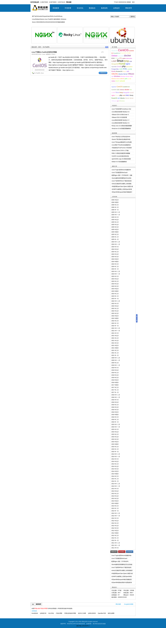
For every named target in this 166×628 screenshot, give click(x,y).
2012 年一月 (115, 540)
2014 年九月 (115, 461)
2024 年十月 (115, 247)
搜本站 (133, 16)
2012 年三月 (115, 535)
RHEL (125, 69)
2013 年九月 (115, 491)
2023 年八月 (115, 281)
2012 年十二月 (115, 513)
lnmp (126, 61)
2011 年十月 (115, 548)
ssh (128, 71)
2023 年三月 (115, 293)
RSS (106, 47)
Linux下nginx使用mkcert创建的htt (121, 169)
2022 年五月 (115, 316)
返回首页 (38, 604)
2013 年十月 (115, 488)
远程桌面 (122, 81)
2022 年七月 (115, 311)
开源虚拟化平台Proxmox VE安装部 (122, 147)
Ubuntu (114, 74)
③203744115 (61, 2)
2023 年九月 (115, 279)
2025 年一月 (115, 239)
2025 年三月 (115, 234)
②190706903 (52, 2)
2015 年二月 (115, 449)
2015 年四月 (115, 444)
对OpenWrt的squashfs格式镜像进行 (122, 192)
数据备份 (92, 8)
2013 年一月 (115, 511)
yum (126, 78)
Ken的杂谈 (35, 613)
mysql (121, 63)
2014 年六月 (115, 469)
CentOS (123, 50)
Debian (114, 56)
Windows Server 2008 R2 (117, 78)
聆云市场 (51, 613)
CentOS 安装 (126, 53)
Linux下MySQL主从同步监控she (121, 136)
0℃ (102, 52)
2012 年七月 (115, 525)
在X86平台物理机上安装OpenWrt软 (122, 189)
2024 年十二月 (115, 242)
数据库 (117, 81)
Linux (43, 54)
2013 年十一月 (115, 486)
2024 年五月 (115, 259)
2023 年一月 (115, 298)
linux (42, 73)
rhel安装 (130, 69)
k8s (120, 58)
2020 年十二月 (115, 358)
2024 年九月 (115, 249)
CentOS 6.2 (117, 53)
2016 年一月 (115, 422)
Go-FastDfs (37, 73)
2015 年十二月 (115, 424)
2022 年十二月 (115, 301)
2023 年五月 (115, 288)
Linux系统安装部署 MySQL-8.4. (121, 112)
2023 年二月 (115, 296)
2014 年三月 (115, 476)
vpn (112, 76)
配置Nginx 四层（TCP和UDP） (120, 561)
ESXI (113, 58)
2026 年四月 (115, 202)
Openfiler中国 (102, 613)
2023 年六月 (115, 286)
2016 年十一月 (115, 397)
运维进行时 (43, 613)
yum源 (129, 78)
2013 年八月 (115, 493)
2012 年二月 (115, 538)
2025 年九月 (115, 219)
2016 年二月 (115, 419)
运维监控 (116, 8)
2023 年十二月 (115, 271)
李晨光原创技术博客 (70, 613)
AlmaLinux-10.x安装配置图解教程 (121, 128)
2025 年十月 (115, 217)
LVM (130, 61)
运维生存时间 (92, 613)
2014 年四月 (115, 474)
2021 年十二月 (115, 328)
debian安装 (121, 56)
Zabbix (113, 81)
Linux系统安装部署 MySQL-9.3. (121, 123)
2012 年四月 (115, 533)
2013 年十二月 (115, 483)
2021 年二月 (115, 353)
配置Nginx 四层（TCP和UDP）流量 (122, 175)
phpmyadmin (129, 66)
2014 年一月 (115, 481)
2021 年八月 (115, 338)
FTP (116, 58)
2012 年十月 (115, 518)
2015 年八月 (115, 434)
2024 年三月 (115, 264)
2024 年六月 (115, 256)
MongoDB (114, 64)
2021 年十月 (115, 333)
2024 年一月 (115, 269)
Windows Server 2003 (127, 76)
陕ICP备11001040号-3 (83, 626)
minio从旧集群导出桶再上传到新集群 (122, 570)
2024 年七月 (115, 254)
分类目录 (129, 551)
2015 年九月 (115, 432)
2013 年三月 (115, 506)
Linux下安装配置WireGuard (119, 172)
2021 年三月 (115, 350)
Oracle (119, 66)
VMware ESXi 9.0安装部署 (119, 117)
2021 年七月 (115, 340)
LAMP (114, 61)
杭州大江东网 (82, 613)
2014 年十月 (115, 459)
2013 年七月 (115, 496)
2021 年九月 (115, 335)
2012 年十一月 (115, 516)
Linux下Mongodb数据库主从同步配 (122, 142)
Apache (114, 50)
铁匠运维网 (111, 613)
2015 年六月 (115, 439)
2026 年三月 (115, 205)
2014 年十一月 (115, 456)
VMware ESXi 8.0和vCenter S (120, 114)
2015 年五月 (115, 441)
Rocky (113, 71)
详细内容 (53, 44)
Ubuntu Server (122, 74)
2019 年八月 (115, 372)
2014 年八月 (115, 464)
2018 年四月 (115, 382)
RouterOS (119, 71)
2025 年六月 (115, 227)
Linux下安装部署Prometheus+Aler (121, 109)
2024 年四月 (115, 261)
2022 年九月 (115, 306)
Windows (117, 76)
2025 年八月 (115, 222)
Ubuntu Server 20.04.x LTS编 (120, 150)
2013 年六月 (115, 498)
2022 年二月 (115, 323)
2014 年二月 (115, 479)
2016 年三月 (115, 417)
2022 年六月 (115, 313)
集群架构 (104, 8)
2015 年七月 (115, 437)
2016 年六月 (115, 409)
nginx (127, 64)
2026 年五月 (115, 200)
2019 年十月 (115, 367)
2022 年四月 (115, 318)
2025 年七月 (115, 224)
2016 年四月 (115, 414)
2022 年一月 (115, 325)
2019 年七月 (115, 375)
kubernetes (129, 58)
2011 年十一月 (115, 545)
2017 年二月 (115, 390)
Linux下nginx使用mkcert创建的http (121, 555)
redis (120, 69)
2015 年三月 (115, 446)
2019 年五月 (115, 380)
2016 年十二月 (115, 395)
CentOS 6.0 (126, 87)
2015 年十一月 (115, 427)
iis (118, 58)
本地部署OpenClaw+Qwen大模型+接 (122, 186)
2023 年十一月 (115, 274)
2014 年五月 (115, 471)
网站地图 (118, 604)
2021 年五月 (115, 345)
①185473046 (44, 2)
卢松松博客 (59, 613)
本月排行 (121, 551)
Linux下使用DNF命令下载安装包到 (122, 181)
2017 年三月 (115, 387)
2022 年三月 (115, 321)
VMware (131, 74)
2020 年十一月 (115, 360)
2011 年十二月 (115, 543)
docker (127, 55)
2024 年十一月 (115, 244)
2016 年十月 (115, 400)
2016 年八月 (115, 404)
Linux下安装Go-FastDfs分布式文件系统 (44, 52)
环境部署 (68, 8)
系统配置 (56, 8)
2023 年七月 (115, 284)
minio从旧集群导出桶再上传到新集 (122, 183)
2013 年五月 (115, 501)
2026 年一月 (115, 210)
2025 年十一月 (115, 214)
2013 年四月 (115, 503)
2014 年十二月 (115, 454)
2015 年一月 (115, 451)
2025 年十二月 (115, 212)
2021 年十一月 (115, 330)
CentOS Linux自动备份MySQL (120, 156)
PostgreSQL (115, 69)
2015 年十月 (115, 429)
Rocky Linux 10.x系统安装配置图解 (122, 126)
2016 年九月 (115, 402)
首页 (39, 47)
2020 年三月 (115, 363)
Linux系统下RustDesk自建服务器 (121, 145)
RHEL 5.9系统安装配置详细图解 (121, 153)
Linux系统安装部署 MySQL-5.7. (121, 120)
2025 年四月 (115, 232)
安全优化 (80, 8)
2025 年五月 (115, 229)
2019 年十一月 (115, 365)
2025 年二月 (115, 237)
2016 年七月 (115, 407)
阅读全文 (103, 72)
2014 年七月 (115, 466)
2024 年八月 (115, 251)
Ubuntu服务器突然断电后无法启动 (121, 178)
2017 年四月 (115, 385)
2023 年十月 (115, 276)
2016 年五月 (115, 412)
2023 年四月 (115, 291)
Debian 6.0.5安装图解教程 (119, 161)
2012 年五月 (115, 530)
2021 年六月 (115, 343)
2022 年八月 (115, 308)
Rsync (124, 71)
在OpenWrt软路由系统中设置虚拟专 (121, 582)
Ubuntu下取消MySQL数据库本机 (121, 139)
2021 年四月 (115, 348)
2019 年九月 (115, 370)
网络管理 (128, 8)
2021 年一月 (115, 355)
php (124, 66)
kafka (123, 58)
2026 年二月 (115, 207)
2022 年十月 (115, 303)
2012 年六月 (115, 528)
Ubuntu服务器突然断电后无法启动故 (121, 564)
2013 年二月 (115, 508)
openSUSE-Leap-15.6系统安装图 (121, 159)
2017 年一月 (115, 392)
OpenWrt (114, 66)
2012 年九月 (115, 520)
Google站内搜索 (128, 604)
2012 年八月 (115, 523)
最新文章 (114, 551)
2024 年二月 (115, 266)
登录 (133, 2)
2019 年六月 (115, 377)
